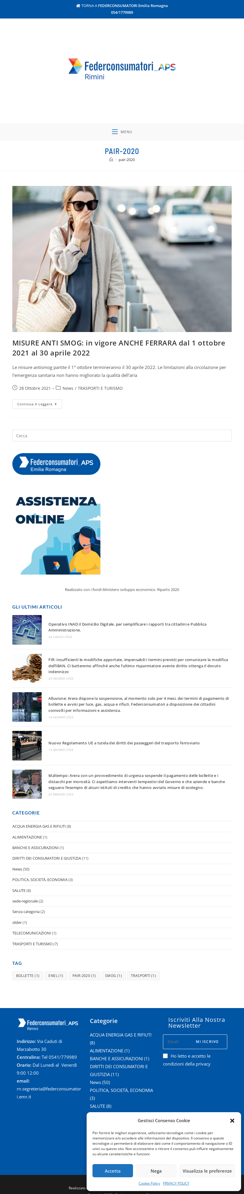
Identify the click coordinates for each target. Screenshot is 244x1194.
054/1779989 (122, 12)
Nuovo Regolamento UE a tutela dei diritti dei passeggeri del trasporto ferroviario (122, 738)
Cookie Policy (149, 1183)
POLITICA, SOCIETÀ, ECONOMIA (40, 872)
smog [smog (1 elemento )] (113, 968)
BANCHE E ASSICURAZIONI (35, 840)
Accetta (113, 1171)
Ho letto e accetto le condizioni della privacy (187, 1052)
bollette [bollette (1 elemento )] (28, 968)
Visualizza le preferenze (207, 1171)
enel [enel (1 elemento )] (55, 968)
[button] (232, 1121)
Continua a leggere (39, 404)
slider (17, 915)
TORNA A (122, 5)
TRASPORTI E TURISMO (100, 390)
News (68, 390)
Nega (156, 1171)
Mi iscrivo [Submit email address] (207, 1034)
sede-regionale (25, 893)
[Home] (111, 161)
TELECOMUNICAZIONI (31, 925)
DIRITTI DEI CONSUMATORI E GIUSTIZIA (46, 851)
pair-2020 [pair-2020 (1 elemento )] (84, 968)
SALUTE (19, 883)
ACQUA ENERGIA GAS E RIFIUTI (39, 819)
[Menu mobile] (122, 133)
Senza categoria (26, 904)
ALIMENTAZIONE (27, 829)
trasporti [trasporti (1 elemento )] (143, 968)
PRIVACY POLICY (176, 1183)
